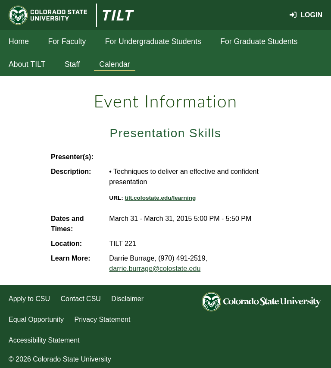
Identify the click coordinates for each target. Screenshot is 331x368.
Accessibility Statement (44, 340)
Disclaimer (127, 298)
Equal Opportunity (36, 319)
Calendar (114, 64)
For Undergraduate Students (153, 41)
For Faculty (67, 41)
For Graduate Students (258, 41)
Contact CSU (81, 298)
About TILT (27, 64)
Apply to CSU (29, 298)
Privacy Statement (103, 319)
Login (306, 15)
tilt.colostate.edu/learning (160, 198)
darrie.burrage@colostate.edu (154, 268)
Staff (72, 64)
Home (19, 41)
